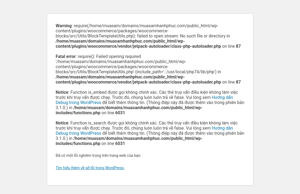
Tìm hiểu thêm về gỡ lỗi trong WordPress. (90, 168)
